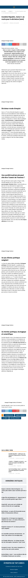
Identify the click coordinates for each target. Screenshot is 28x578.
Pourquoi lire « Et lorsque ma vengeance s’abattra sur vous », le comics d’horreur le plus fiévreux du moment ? (12, 519)
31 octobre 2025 (12, 465)
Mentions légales (14, 569)
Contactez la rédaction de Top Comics (14, 566)
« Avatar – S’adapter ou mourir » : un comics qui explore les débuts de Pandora (17, 463)
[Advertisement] (14, 435)
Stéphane (19, 465)
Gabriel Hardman (20, 415)
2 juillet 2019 (11, 473)
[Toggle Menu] (14, 7)
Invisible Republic (15, 418)
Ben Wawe (18, 473)
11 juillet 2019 (5, 23)
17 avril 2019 (11, 458)
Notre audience (14, 572)
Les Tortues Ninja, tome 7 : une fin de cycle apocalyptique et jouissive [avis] (17, 470)
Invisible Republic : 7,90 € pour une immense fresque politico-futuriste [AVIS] (17, 455)
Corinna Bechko (9, 415)
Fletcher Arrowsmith (14, 23)
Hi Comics (5, 418)
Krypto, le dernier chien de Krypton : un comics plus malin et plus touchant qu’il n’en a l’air (13, 490)
